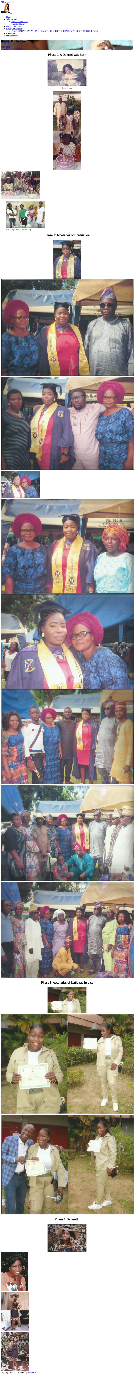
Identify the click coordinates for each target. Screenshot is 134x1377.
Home (8, 17)
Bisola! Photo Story (14, 49)
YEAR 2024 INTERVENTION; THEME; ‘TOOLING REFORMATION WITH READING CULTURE (54, 31)
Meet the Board (17, 24)
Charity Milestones (14, 29)
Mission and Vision (19, 21)
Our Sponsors (12, 36)
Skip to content (7, 2)
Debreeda (32, 1372)
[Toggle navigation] (11, 13)
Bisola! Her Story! (14, 26)
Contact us (10, 33)
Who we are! (11, 19)
